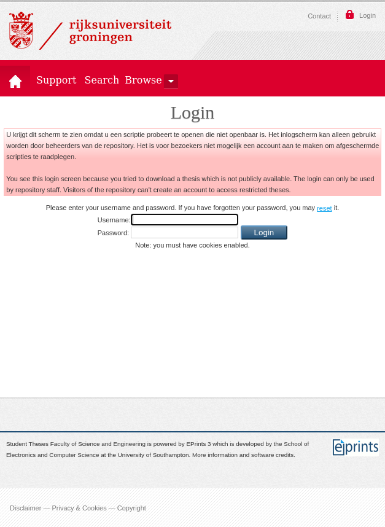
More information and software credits (243, 455)
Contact (319, 16)
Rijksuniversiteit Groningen (90, 31)
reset (324, 208)
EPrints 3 (199, 443)
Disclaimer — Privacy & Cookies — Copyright (78, 507)
